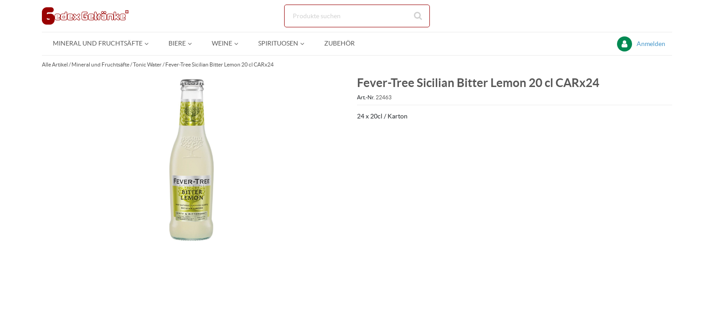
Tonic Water (147, 64)
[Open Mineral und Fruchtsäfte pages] (150, 43)
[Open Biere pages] (193, 43)
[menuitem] (100, 43)
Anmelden (651, 43)
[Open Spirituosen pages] (305, 43)
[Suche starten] (418, 16)
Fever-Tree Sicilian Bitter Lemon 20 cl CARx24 (219, 64)
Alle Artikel (55, 64)
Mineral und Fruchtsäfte (100, 64)
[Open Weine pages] (239, 43)
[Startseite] (85, 16)
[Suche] (357, 16)
